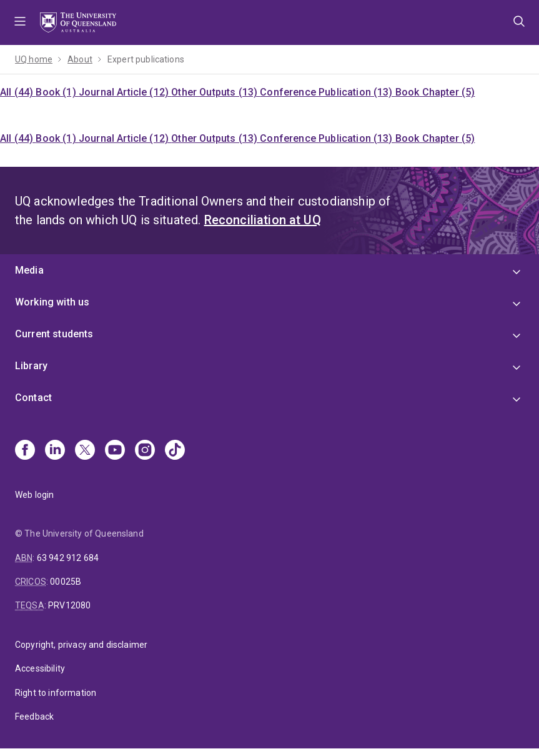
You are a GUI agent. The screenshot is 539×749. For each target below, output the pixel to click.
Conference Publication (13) (327, 92)
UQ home (33, 59)
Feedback (34, 717)
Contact (33, 398)
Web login (34, 495)
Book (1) (57, 92)
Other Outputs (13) (215, 92)
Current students (54, 334)
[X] (85, 451)
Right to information (55, 693)
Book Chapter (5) (435, 92)
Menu (20, 22)
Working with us (52, 302)
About (79, 59)
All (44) (18, 92)
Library (31, 366)
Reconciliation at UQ (262, 219)
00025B (65, 582)
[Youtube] (115, 451)
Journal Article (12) (125, 92)
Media (29, 270)
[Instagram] (145, 451)
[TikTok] (175, 451)
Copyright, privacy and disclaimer (81, 645)
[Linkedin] (55, 451)
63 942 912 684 (68, 558)
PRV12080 (69, 605)
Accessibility (40, 668)
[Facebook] (25, 451)
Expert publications (145, 59)
